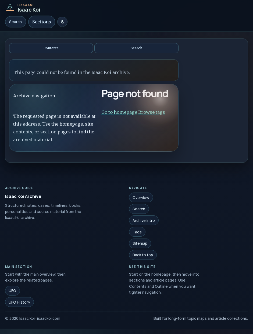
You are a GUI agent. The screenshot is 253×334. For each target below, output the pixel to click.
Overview (141, 198)
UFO (12, 291)
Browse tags (151, 112)
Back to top (143, 255)
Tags (137, 232)
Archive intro (144, 220)
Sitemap (140, 244)
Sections (41, 21)
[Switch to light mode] (62, 22)
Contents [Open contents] (51, 48)
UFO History (19, 302)
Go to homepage (119, 112)
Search (15, 21)
